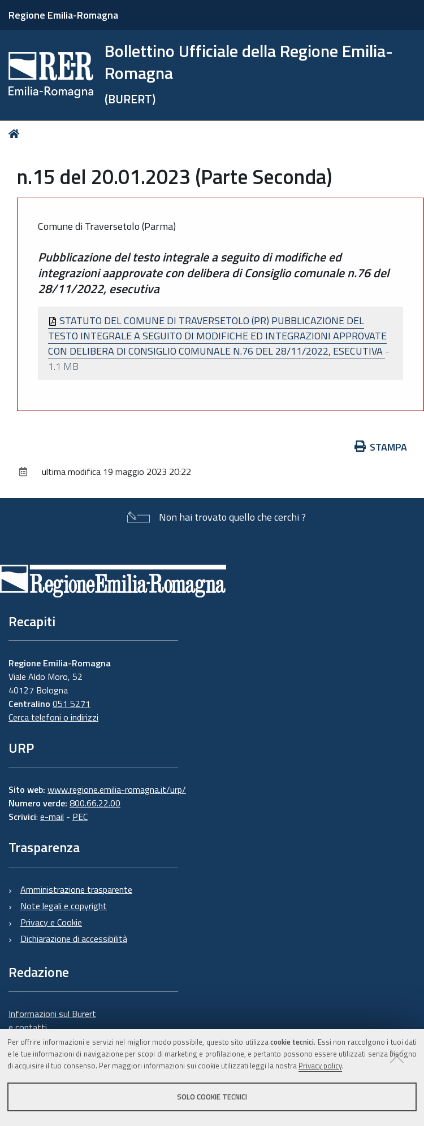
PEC (80, 816)
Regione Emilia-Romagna (63, 15)
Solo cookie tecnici (212, 1096)
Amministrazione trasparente (76, 889)
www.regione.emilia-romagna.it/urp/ (116, 789)
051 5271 (71, 703)
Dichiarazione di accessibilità (73, 938)
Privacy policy (320, 1065)
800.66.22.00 (95, 803)
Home (16, 133)
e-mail (52, 816)
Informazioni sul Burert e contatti (52, 1020)
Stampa (381, 447)
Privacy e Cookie (51, 922)
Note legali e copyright (63, 906)
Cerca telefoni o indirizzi (53, 717)
